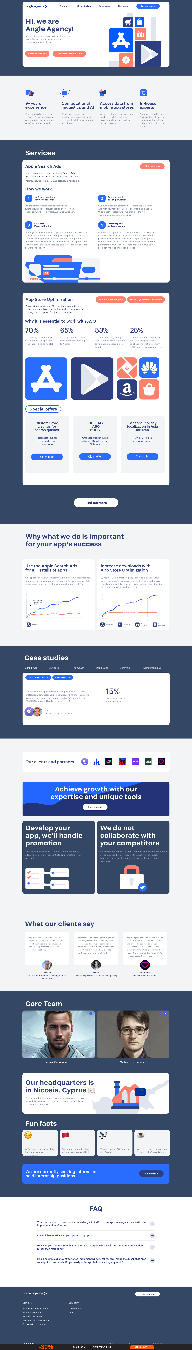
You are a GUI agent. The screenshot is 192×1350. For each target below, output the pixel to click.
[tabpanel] (96, 700)
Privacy (133, 1343)
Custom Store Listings (34, 1323)
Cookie (109, 1343)
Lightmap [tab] (125, 668)
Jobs (70, 1312)
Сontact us (28, 1343)
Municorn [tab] (54, 668)
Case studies (75, 1308)
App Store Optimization (35, 1308)
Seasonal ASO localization (36, 1320)
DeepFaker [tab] (102, 668)
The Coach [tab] (78, 668)
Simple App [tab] (31, 668)
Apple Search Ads (32, 1312)
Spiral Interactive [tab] (152, 668)
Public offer (158, 1343)
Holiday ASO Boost (33, 1316)
